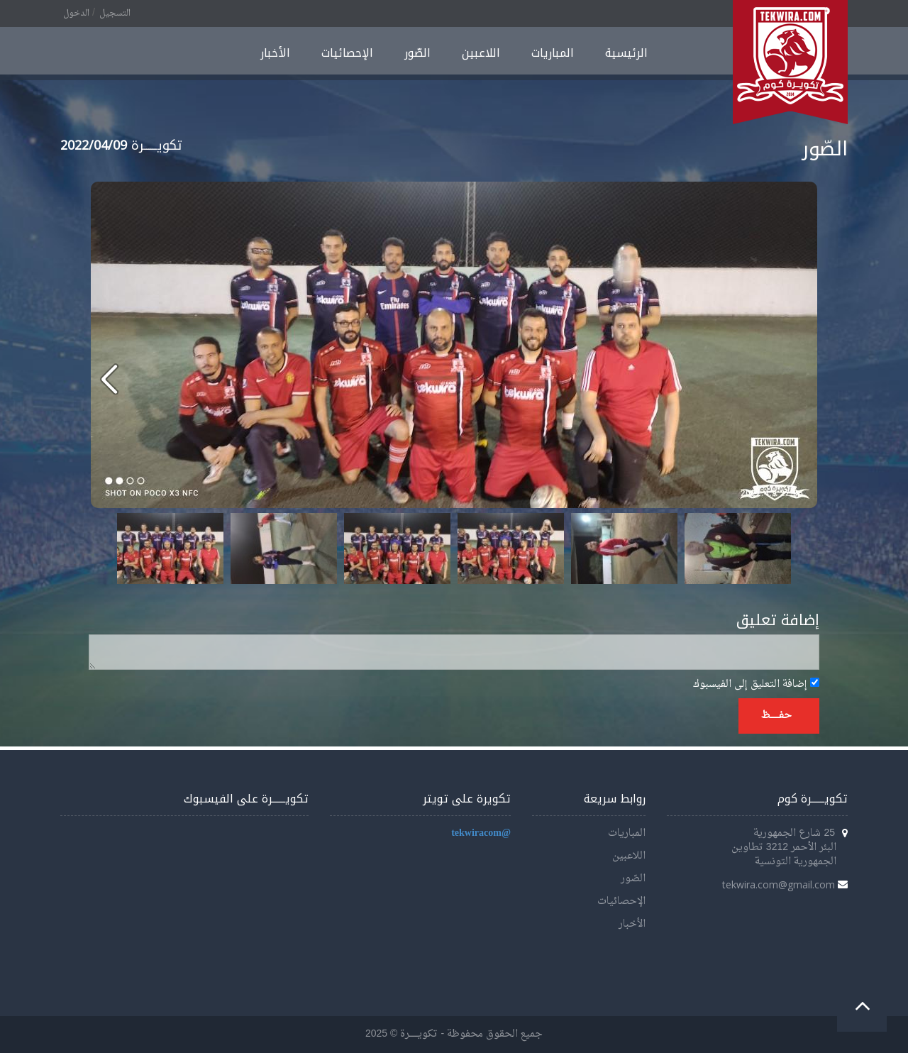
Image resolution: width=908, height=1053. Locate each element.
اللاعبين (481, 53)
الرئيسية (626, 53)
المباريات (552, 53)
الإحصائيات (347, 53)
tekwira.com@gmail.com (778, 884)
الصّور (417, 53)
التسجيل (115, 13)
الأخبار (275, 53)
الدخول (76, 13)
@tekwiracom (481, 833)
